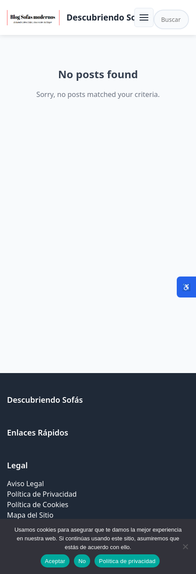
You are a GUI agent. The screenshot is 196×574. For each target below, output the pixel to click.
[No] (185, 546)
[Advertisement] (98, 239)
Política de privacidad (127, 561)
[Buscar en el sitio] (171, 19)
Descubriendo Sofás (107, 17)
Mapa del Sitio (30, 515)
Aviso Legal (25, 483)
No (82, 561)
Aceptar (55, 561)
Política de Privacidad (42, 494)
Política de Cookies (37, 504)
